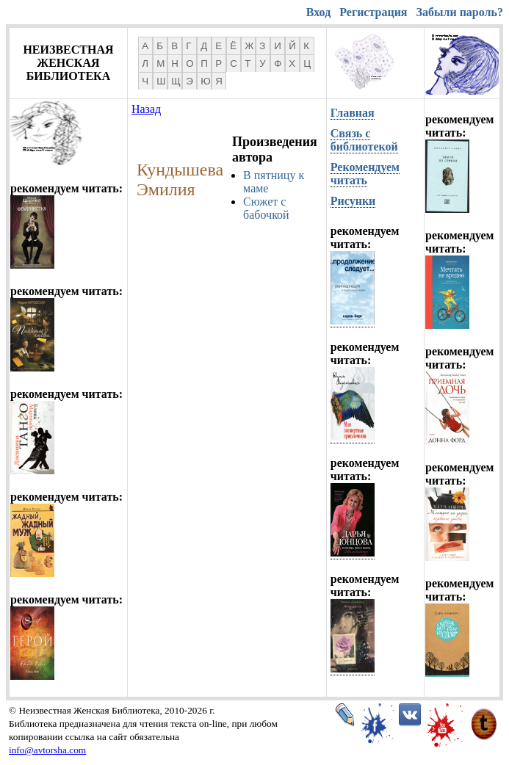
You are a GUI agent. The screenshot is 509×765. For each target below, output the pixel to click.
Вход (318, 12)
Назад (146, 109)
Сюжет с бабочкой (266, 208)
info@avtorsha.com (47, 749)
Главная (353, 112)
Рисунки (353, 201)
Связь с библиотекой (364, 140)
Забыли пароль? (459, 12)
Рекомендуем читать (365, 173)
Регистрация (373, 12)
